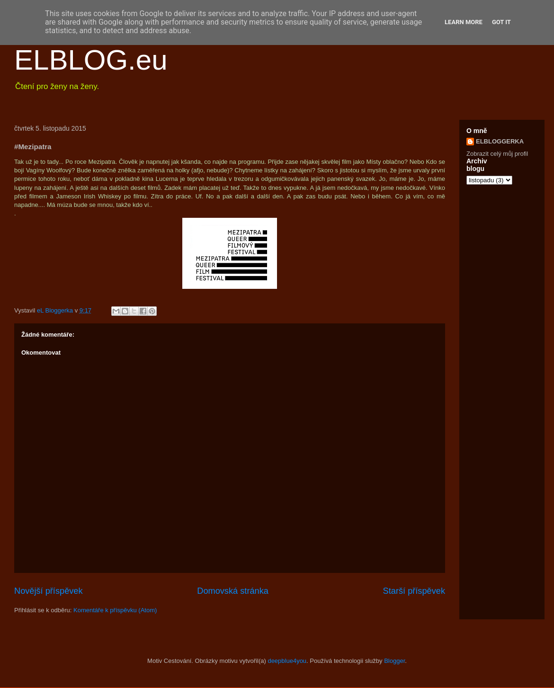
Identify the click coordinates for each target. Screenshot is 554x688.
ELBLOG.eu (91, 60)
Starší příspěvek (414, 591)
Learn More (464, 22)
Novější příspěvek (48, 591)
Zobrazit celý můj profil (497, 153)
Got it (501, 22)
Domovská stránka (232, 591)
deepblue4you (287, 660)
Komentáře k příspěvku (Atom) (115, 610)
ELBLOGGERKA (500, 141)
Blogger (394, 660)
